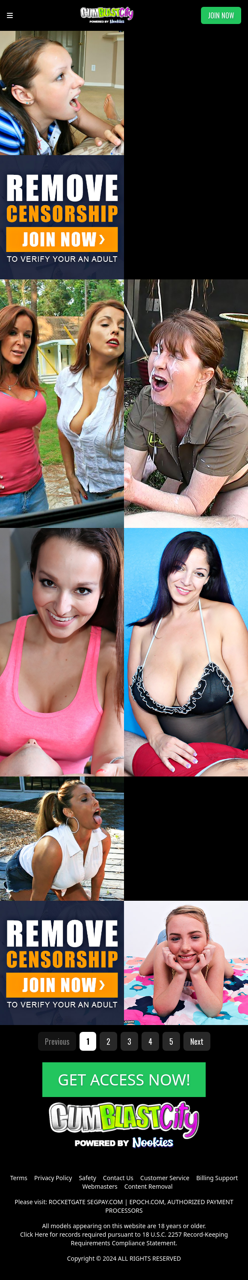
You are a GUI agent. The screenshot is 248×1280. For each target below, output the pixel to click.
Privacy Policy (53, 1178)
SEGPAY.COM (105, 1202)
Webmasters (99, 1186)
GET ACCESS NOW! (124, 1079)
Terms (18, 1178)
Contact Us (118, 1178)
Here (41, 1234)
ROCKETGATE (67, 1202)
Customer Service (164, 1178)
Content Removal (148, 1186)
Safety (87, 1178)
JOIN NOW (221, 15)
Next (197, 1041)
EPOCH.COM (147, 1202)
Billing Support (217, 1178)
